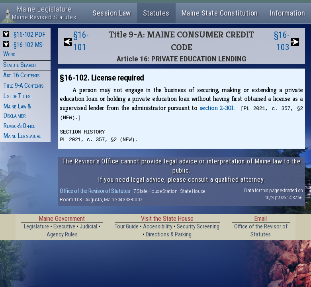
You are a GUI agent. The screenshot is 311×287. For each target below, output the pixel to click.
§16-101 (81, 41)
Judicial (88, 226)
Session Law (111, 13)
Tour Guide (127, 226)
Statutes (156, 13)
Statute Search (19, 65)
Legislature (36, 226)
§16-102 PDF (29, 34)
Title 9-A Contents (23, 85)
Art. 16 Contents (21, 75)
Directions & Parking (169, 234)
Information (287, 13)
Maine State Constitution (220, 13)
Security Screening (198, 226)
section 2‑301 (217, 108)
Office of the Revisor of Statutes (95, 191)
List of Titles (16, 96)
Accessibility (157, 226)
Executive (64, 226)
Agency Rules (62, 234)
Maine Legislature (22, 136)
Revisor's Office (19, 126)
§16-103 (281, 41)
